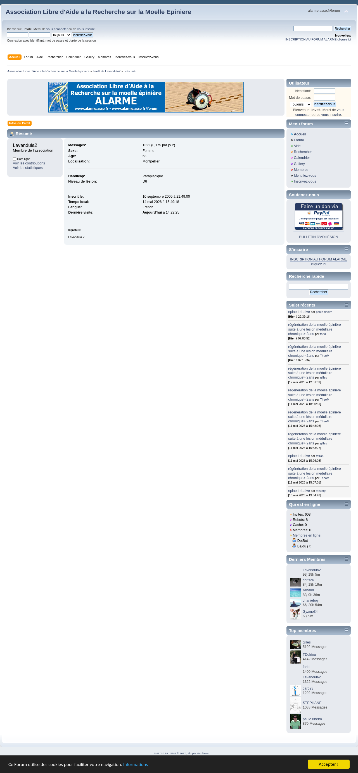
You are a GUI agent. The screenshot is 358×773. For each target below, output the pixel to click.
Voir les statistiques (28, 168)
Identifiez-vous (305, 176)
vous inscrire (86, 29)
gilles (323, 377)
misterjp (321, 490)
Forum (299, 140)
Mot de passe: (300, 98)
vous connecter (57, 29)
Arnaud (308, 590)
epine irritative (299, 312)
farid (323, 334)
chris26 (308, 580)
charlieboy (311, 600)
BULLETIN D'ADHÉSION (318, 237)
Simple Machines (198, 753)
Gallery (299, 164)
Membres (301, 170)
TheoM (324, 355)
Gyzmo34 (310, 612)
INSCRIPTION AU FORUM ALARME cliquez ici (318, 39)
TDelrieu (309, 655)
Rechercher (303, 152)
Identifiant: (303, 91)
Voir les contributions (29, 163)
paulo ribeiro (324, 311)
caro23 (308, 688)
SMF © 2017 (178, 753)
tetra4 (320, 456)
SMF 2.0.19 (160, 753)
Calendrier (302, 158)
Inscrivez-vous (305, 181)
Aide (297, 146)
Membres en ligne (307, 535)
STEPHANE (312, 703)
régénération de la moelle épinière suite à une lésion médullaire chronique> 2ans (314, 329)
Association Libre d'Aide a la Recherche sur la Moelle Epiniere (98, 11)
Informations (135, 765)
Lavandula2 (312, 570)
